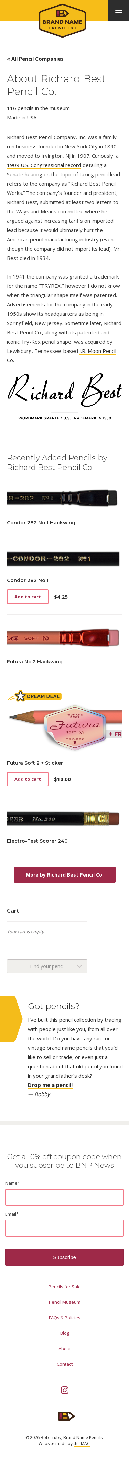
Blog (64, 1333)
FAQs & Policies (64, 1317)
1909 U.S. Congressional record (44, 164)
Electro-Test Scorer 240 (37, 841)
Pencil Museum (64, 1302)
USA (31, 117)
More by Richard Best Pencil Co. (65, 874)
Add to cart (27, 597)
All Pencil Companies (37, 58)
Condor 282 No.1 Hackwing (41, 523)
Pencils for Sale (65, 1286)
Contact (65, 1364)
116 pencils (20, 108)
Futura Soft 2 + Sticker (35, 763)
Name (12, 1183)
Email (12, 1214)
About (64, 1348)
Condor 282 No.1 (28, 580)
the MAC (82, 1443)
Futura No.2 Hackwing (35, 662)
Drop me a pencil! (50, 1084)
